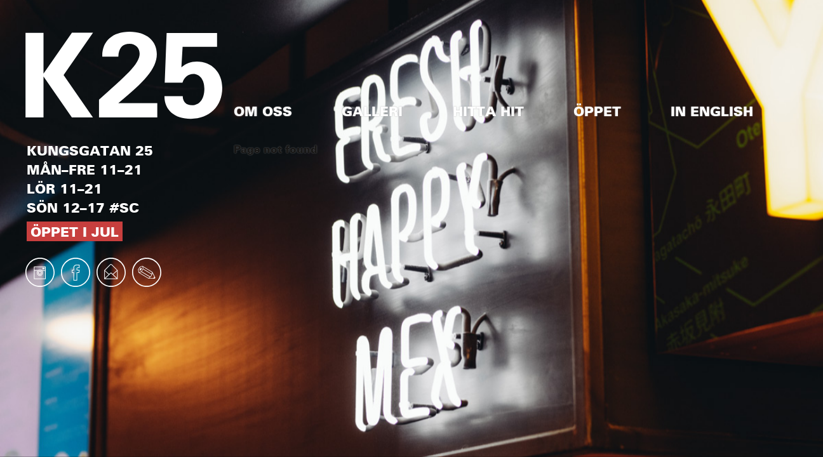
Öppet (597, 111)
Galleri (372, 111)
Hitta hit (488, 111)
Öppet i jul (74, 231)
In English (712, 111)
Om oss (263, 111)
